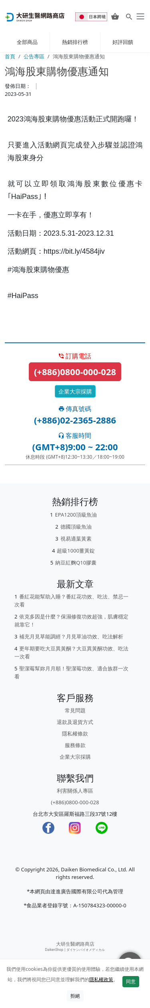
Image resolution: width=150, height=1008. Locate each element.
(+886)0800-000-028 (75, 372)
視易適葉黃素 (76, 538)
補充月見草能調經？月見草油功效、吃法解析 (71, 636)
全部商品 (27, 42)
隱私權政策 (101, 979)
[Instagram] (75, 828)
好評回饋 (122, 42)
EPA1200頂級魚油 (76, 514)
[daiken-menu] (139, 16)
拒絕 (75, 995)
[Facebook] (48, 828)
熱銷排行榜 (75, 42)
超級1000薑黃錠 (76, 550)
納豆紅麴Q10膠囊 (75, 562)
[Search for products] (129, 16)
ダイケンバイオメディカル (85, 949)
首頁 (10, 56)
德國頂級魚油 (76, 526)
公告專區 (34, 56)
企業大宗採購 (75, 391)
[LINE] (102, 828)
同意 (131, 981)
